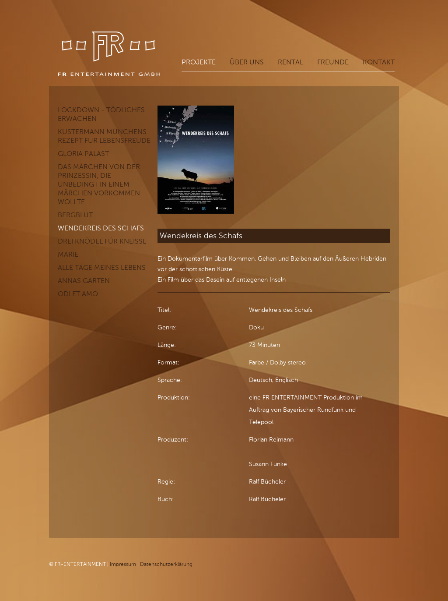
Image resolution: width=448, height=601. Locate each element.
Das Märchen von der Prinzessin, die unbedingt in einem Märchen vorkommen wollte (99, 184)
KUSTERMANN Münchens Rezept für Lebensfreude (104, 136)
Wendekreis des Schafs (101, 228)
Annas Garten (84, 280)
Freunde (333, 62)
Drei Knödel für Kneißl (102, 241)
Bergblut (75, 215)
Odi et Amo (78, 294)
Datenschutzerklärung (166, 564)
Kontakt (379, 62)
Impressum (123, 564)
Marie (68, 254)
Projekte (199, 62)
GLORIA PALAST (83, 153)
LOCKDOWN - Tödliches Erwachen (101, 114)
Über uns (247, 62)
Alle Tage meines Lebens (102, 267)
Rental (290, 62)
